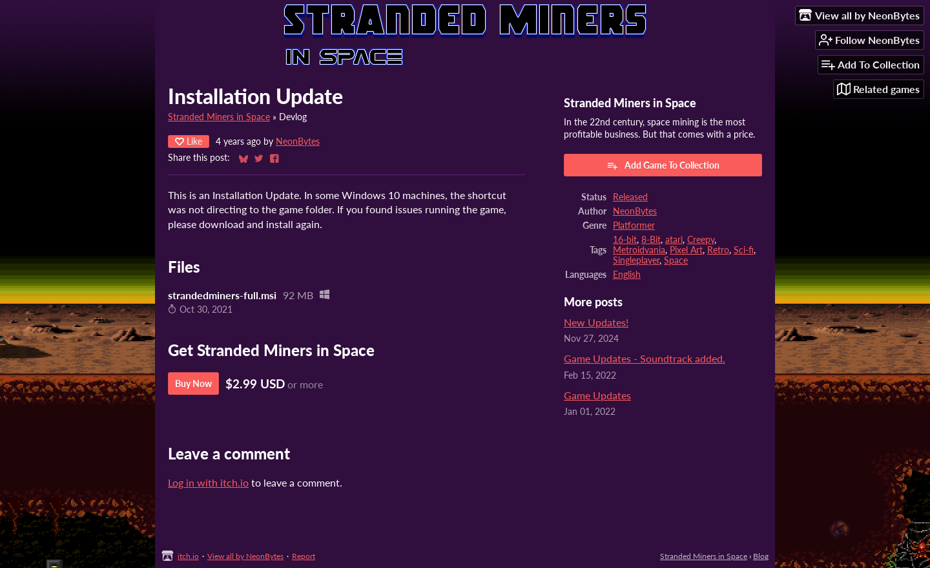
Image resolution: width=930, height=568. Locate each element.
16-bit (625, 240)
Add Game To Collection (662, 165)
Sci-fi (744, 250)
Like (188, 141)
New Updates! (596, 322)
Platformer (634, 225)
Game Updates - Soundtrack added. (644, 358)
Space (676, 260)
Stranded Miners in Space (219, 117)
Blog (761, 556)
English (627, 274)
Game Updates (597, 395)
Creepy (700, 240)
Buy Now (193, 383)
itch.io (188, 556)
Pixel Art (686, 250)
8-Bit (651, 240)
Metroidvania (639, 250)
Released (630, 197)
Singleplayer (636, 260)
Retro (718, 250)
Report (303, 556)
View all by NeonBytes (245, 556)
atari (674, 240)
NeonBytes (298, 141)
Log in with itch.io (208, 482)
